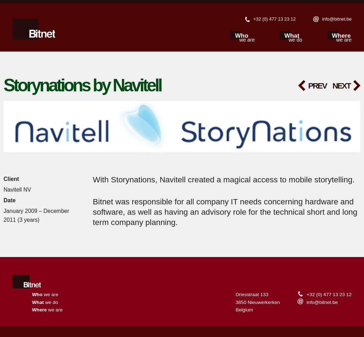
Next (341, 85)
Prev (317, 85)
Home (27, 283)
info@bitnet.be (337, 19)
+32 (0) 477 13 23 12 (274, 19)
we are (247, 38)
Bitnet (33, 31)
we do (295, 38)
